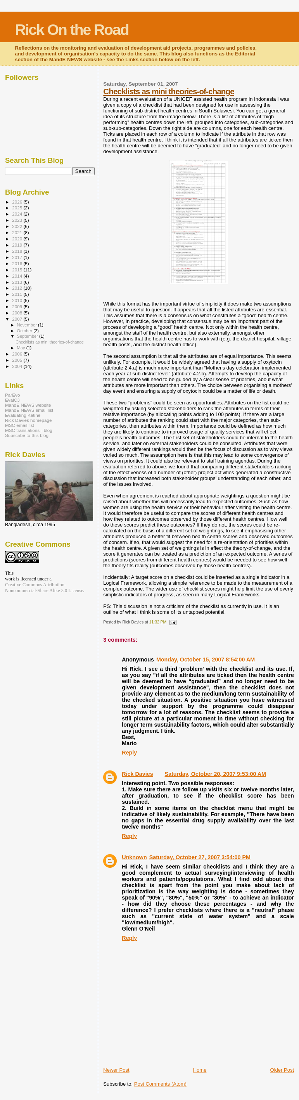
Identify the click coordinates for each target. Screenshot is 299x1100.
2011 (17, 294)
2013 (17, 282)
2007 (17, 318)
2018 (17, 251)
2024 (17, 213)
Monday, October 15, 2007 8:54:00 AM (205, 659)
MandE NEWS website (28, 405)
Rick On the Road (72, 29)
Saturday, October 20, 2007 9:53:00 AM (215, 774)
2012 (17, 287)
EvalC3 (12, 399)
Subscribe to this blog (26, 435)
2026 (17, 201)
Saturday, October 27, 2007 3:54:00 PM (200, 857)
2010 (17, 300)
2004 (17, 366)
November (27, 325)
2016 (17, 263)
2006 (17, 353)
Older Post (282, 1070)
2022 (17, 226)
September (28, 336)
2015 (17, 269)
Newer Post (116, 1070)
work (10, 579)
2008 (17, 312)
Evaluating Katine (22, 415)
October (25, 330)
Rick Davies (137, 774)
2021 (17, 232)
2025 (17, 207)
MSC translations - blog (28, 430)
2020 (17, 238)
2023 (17, 220)
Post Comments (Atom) (160, 1084)
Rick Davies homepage (28, 420)
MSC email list (19, 425)
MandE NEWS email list (29, 410)
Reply (129, 752)
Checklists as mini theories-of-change (168, 91)
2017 (17, 257)
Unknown (134, 857)
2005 (17, 360)
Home (200, 1070)
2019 (17, 244)
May (21, 347)
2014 (17, 275)
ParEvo (12, 394)
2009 (17, 306)
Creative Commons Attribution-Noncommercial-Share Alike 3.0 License (44, 587)
